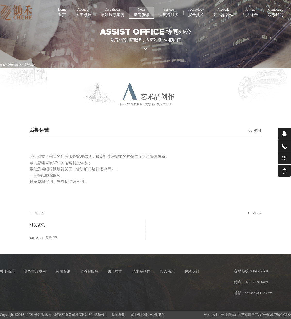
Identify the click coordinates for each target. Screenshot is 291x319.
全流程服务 (14, 65)
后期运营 (29, 65)
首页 (62, 12)
